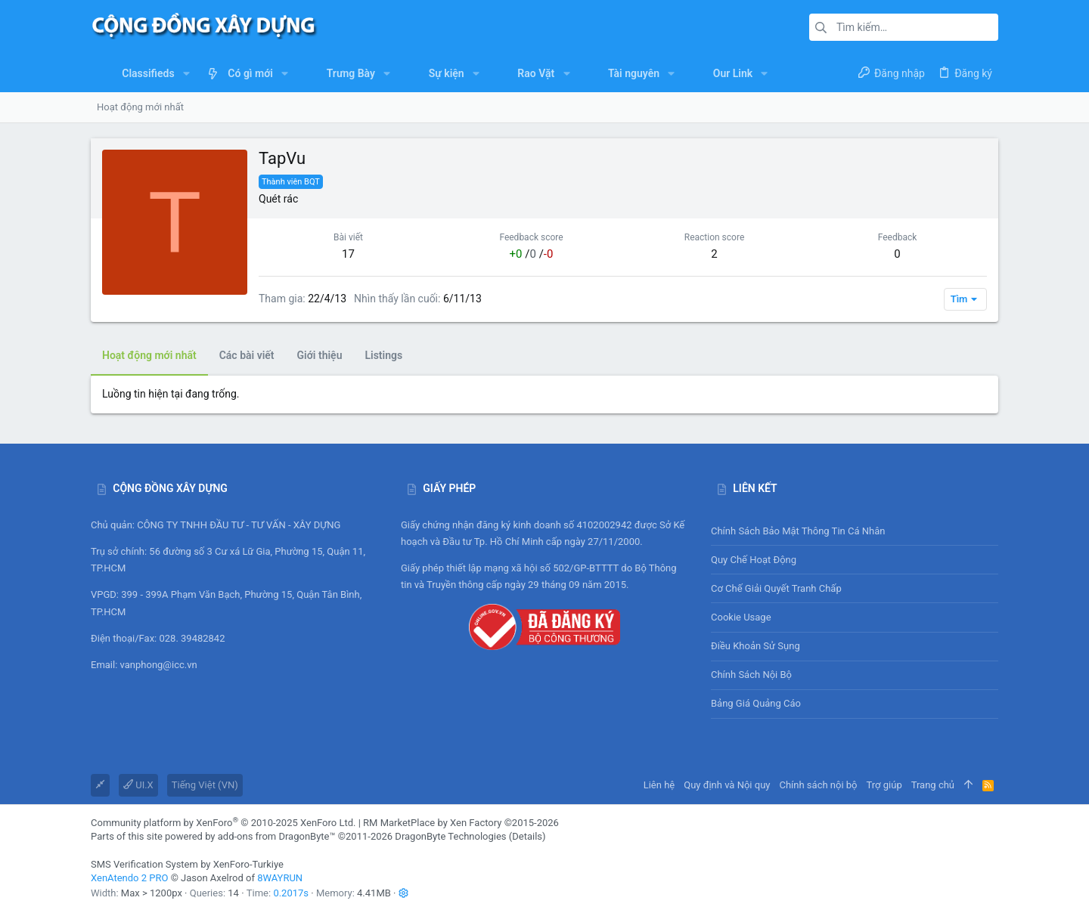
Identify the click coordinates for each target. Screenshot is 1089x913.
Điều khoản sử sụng (755, 645)
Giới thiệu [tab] (320, 355)
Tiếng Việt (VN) (205, 785)
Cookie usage (741, 617)
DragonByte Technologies (450, 836)
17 (348, 254)
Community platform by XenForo (223, 822)
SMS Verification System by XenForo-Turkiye (187, 864)
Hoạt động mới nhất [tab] (149, 355)
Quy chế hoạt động (854, 560)
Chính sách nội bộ (751, 674)
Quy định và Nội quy (727, 785)
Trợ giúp (884, 785)
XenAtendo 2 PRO (129, 878)
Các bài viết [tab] (247, 355)
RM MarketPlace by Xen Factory (461, 822)
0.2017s (291, 893)
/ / (532, 254)
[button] (186, 73)
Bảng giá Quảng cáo (756, 703)
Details (527, 836)
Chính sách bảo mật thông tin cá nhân (854, 531)
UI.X (138, 785)
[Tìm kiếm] (903, 27)
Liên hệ (659, 785)
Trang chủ (932, 785)
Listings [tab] (383, 355)
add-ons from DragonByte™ (277, 836)
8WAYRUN (279, 878)
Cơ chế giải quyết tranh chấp (776, 588)
